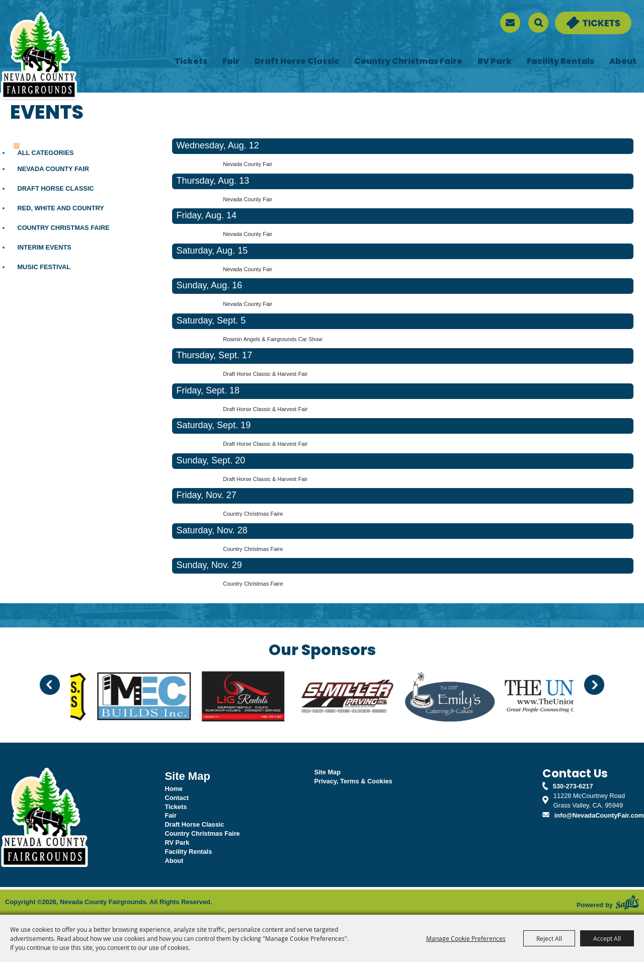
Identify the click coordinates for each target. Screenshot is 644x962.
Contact (177, 797)
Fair (230, 62)
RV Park (494, 62)
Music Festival (43, 267)
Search (538, 23)
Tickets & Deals (578, 16)
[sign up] (510, 23)
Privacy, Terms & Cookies (353, 781)
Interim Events (44, 247)
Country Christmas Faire (408, 62)
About (622, 62)
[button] (50, 685)
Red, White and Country (60, 208)
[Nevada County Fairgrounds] (39, 57)
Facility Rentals (560, 62)
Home (174, 788)
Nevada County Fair (53, 169)
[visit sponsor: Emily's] (460, 697)
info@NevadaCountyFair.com (599, 815)
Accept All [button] (607, 938)
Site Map (327, 772)
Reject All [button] (549, 938)
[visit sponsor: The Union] (565, 697)
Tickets (191, 62)
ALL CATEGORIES (45, 152)
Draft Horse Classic (297, 62)
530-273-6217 (573, 786)
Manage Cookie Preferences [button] (466, 938)
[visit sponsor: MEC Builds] (154, 697)
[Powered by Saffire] (627, 902)
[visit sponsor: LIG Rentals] (253, 697)
